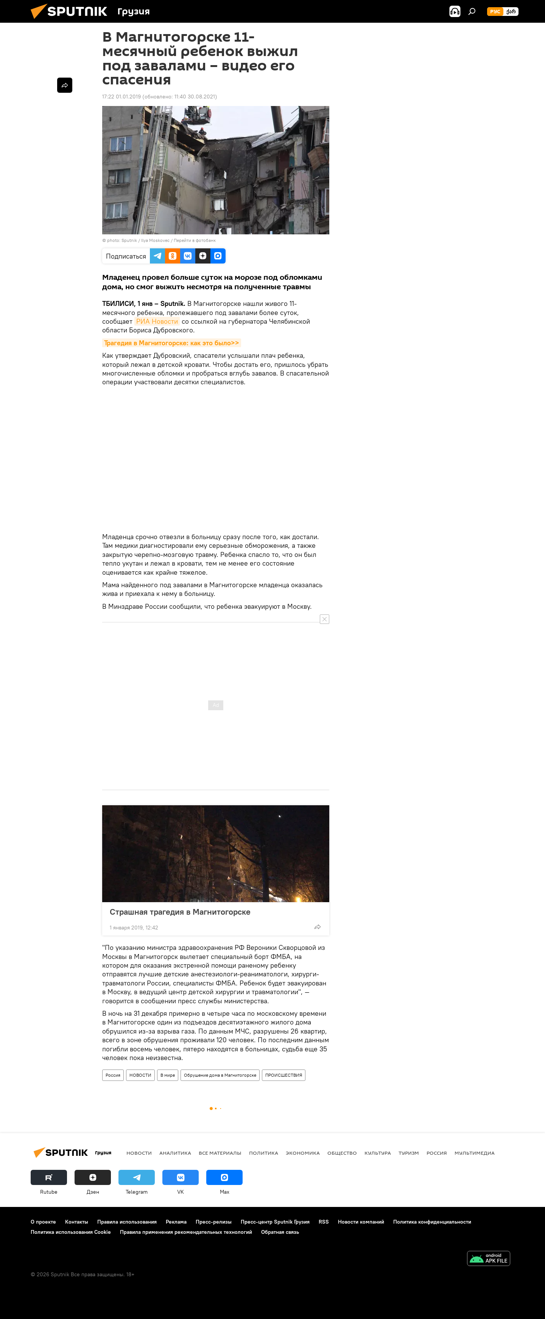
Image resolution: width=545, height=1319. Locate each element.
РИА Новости (157, 321)
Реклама (176, 1221)
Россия (113, 1075)
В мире (167, 1075)
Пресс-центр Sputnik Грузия (275, 1221)
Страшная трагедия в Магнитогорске (188, 912)
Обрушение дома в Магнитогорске (220, 1075)
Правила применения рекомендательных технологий (186, 1232)
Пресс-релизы (214, 1221)
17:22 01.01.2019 (121, 96)
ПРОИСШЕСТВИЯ (283, 1075)
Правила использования (127, 1221)
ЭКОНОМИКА (303, 1152)
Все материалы (220, 1152)
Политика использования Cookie (71, 1232)
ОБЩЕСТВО (342, 1152)
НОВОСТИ (140, 1075)
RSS (324, 1221)
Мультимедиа (475, 1152)
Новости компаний (361, 1221)
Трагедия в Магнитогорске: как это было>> (171, 342)
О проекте (43, 1221)
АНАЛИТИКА (175, 1152)
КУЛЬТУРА (377, 1152)
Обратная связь (280, 1232)
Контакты (76, 1221)
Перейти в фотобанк (195, 240)
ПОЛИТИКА (263, 1152)
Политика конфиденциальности (432, 1221)
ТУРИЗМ (409, 1152)
